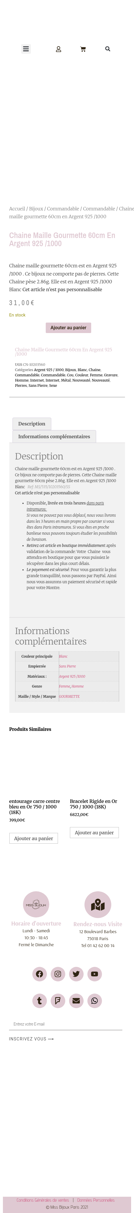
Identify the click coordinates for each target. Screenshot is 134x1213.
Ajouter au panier (68, 327)
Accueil (17, 209)
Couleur (81, 375)
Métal (66, 380)
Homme (21, 380)
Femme (96, 375)
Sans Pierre (38, 385)
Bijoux (36, 209)
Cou (70, 375)
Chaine (94, 370)
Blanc (82, 370)
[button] (26, 49)
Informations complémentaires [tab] (54, 436)
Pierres (21, 385)
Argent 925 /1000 (72, 676)
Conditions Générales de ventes (45, 1200)
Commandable (63, 209)
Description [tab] (31, 424)
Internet (37, 380)
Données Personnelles (96, 1200)
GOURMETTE (69, 696)
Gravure (110, 375)
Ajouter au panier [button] (33, 838)
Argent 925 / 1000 (49, 370)
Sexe (53, 385)
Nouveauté (81, 380)
